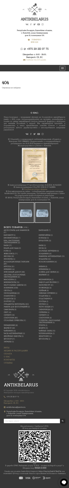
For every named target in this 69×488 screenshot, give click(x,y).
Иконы (7, 256)
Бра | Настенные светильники (12, 242)
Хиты (6, 347)
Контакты (9, 359)
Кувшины (43, 269)
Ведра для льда (11, 248)
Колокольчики (46, 262)
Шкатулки (44, 336)
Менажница (45, 279)
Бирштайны (44, 235)
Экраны (7, 342)
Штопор (8, 339)
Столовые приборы (13, 320)
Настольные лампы (13, 285)
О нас (7, 356)
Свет (6, 312)
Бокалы (42, 238)
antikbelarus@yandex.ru (15, 407)
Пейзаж (42, 290)
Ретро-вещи (44, 307)
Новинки (8, 288)
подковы (43, 296)
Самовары (9, 309)
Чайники (8, 331)
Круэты (7, 266)
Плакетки (8, 296)
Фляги (42, 328)
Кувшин (8, 269)
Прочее (42, 304)
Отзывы (8, 363)
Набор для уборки (48, 282)
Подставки (44, 299)
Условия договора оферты (35, 189)
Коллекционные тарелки (16, 262)
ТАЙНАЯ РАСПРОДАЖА (34, 60)
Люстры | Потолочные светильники (14, 276)
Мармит (43, 275)
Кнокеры (8, 259)
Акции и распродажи (16, 350)
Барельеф (43, 230)
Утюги (42, 325)
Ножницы (44, 288)
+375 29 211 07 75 (37, 49)
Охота (7, 290)
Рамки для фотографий (15, 307)
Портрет (8, 301)
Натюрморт (44, 285)
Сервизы (43, 312)
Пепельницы (10, 293)
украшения (9, 325)
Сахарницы (44, 309)
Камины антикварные (50, 256)
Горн (6, 251)
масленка (9, 279)
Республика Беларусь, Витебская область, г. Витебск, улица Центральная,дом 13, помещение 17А (34, 32)
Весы (41, 248)
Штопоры (43, 339)
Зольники (44, 254)
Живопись (9, 254)
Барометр (8, 235)
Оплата (8, 353)
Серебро (8, 315)
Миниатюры (10, 282)
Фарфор (7, 328)
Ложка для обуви (47, 272)
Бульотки (43, 241)
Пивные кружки (47, 293)
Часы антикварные (13, 333)
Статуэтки (9, 318)
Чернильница (45, 333)
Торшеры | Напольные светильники (49, 321)
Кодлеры (43, 259)
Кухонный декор (12, 272)
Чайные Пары (45, 331)
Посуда (42, 301)
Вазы (6, 245)
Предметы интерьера (14, 304)
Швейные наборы (12, 336)
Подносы (8, 299)
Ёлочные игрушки (48, 251)
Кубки (42, 266)
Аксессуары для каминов (16, 230)
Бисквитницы (11, 238)
